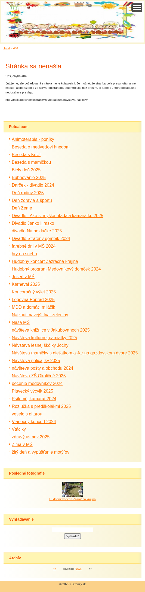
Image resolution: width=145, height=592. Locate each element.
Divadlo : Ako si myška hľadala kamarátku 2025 (57, 215)
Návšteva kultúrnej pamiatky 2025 (44, 337)
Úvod (6, 48)
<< (54, 568)
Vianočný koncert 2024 (34, 421)
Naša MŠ (21, 322)
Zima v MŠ (22, 444)
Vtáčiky (19, 429)
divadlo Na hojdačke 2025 (37, 231)
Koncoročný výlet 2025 (34, 292)
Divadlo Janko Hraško (33, 223)
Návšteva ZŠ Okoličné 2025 (39, 376)
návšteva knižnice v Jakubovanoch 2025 (51, 330)
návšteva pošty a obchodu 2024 (42, 368)
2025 (79, 568)
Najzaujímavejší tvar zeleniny (40, 314)
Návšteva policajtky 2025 (36, 360)
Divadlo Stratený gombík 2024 (41, 238)
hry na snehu (24, 253)
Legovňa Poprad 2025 (33, 299)
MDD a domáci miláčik (33, 307)
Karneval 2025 (26, 284)
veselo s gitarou (27, 414)
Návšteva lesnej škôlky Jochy (40, 345)
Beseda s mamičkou (31, 162)
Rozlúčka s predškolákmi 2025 (41, 406)
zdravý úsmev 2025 (31, 437)
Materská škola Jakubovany (40, 8)
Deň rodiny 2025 (28, 192)
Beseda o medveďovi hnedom (41, 147)
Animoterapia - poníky (33, 139)
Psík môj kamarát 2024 (34, 398)
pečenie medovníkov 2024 (37, 383)
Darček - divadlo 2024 (33, 185)
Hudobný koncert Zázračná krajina (45, 261)
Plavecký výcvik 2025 (32, 391)
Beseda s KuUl (26, 154)
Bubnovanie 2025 (29, 177)
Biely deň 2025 (26, 170)
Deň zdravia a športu (32, 200)
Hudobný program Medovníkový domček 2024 (56, 269)
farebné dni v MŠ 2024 (33, 246)
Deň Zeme (22, 208)
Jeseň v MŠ (23, 276)
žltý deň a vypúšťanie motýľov (40, 452)
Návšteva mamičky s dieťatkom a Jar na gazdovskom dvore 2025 (75, 353)
